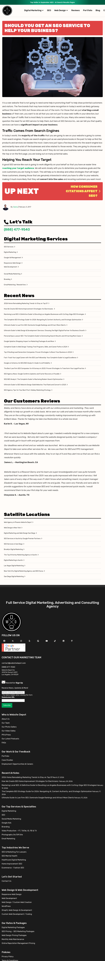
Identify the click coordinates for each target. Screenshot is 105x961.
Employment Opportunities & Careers (17, 764)
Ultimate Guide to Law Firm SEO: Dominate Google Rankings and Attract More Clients (35, 325)
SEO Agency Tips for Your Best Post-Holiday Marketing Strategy (27, 390)
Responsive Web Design (12, 263)
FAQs (4, 743)
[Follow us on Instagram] (21, 641)
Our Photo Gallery (9, 727)
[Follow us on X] (13, 641)
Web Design (61, 10)
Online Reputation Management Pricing (18, 943)
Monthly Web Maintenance (13, 939)
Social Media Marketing (12, 274)
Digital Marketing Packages (13, 927)
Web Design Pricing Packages (14, 935)
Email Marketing (8, 839)
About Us (5, 719)
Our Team (6, 723)
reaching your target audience (18, 168)
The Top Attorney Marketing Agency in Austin (20, 555)
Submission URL (8, 697)
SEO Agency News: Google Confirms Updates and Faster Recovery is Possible (32, 374)
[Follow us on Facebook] (4, 641)
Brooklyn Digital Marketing (13, 549)
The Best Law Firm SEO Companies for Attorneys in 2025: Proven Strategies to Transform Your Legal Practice (44, 368)
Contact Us (6, 881)
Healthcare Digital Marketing (14, 860)
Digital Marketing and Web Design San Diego (19, 533)
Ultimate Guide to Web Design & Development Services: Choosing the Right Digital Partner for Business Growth (44, 331)
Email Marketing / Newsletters (15, 285)
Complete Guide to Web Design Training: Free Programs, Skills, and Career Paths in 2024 (35, 347)
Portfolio (87, 10)
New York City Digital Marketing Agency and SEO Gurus (23, 571)
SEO (49, 10)
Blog (98, 10)
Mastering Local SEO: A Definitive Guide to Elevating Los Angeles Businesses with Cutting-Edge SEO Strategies (44, 314)
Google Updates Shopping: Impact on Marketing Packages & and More (29, 341)
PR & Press (6, 735)
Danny (15, 207)
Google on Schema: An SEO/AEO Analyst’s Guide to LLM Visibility (27, 363)
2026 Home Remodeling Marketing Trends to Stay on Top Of (26, 303)
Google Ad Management (12, 258)
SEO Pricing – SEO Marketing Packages (18, 931)
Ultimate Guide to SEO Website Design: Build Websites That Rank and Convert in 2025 (35, 385)
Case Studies (7, 760)
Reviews (75, 10)
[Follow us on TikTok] (55, 641)
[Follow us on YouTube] (47, 641)
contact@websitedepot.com (14, 663)
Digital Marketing (34, 10)
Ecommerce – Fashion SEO (13, 868)
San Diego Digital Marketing (14, 576)
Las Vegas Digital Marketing (14, 566)
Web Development (10, 267)
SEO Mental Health (9, 856)
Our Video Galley (9, 731)
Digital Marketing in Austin (13, 560)
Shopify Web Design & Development (17, 910)
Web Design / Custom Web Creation (17, 902)
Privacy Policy (8, 956)
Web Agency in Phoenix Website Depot (18, 522)
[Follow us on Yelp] (30, 641)
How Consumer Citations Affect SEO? (83, 191)
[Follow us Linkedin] (64, 641)
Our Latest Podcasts (10, 739)
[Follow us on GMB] (38, 641)
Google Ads (6, 823)
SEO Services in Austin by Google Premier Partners (22, 539)
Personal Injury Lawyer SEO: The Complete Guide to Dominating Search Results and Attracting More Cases (42, 336)
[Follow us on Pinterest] (72, 641)
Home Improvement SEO (12, 864)
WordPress (6, 906)
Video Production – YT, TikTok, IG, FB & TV (19, 831)
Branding (7, 279)
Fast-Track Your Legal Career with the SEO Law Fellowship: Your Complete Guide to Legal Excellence (40, 358)
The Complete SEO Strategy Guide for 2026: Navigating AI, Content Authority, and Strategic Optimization (42, 320)
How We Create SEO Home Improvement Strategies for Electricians (28, 309)
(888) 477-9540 (17, 229)
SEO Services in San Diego (13, 544)
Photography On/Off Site (12, 835)
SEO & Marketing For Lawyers (14, 852)
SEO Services (9, 247)
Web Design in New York (12, 528)
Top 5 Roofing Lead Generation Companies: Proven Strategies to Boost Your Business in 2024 (38, 352)
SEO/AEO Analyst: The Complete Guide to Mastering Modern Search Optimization (33, 379)
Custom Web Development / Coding (17, 914)
